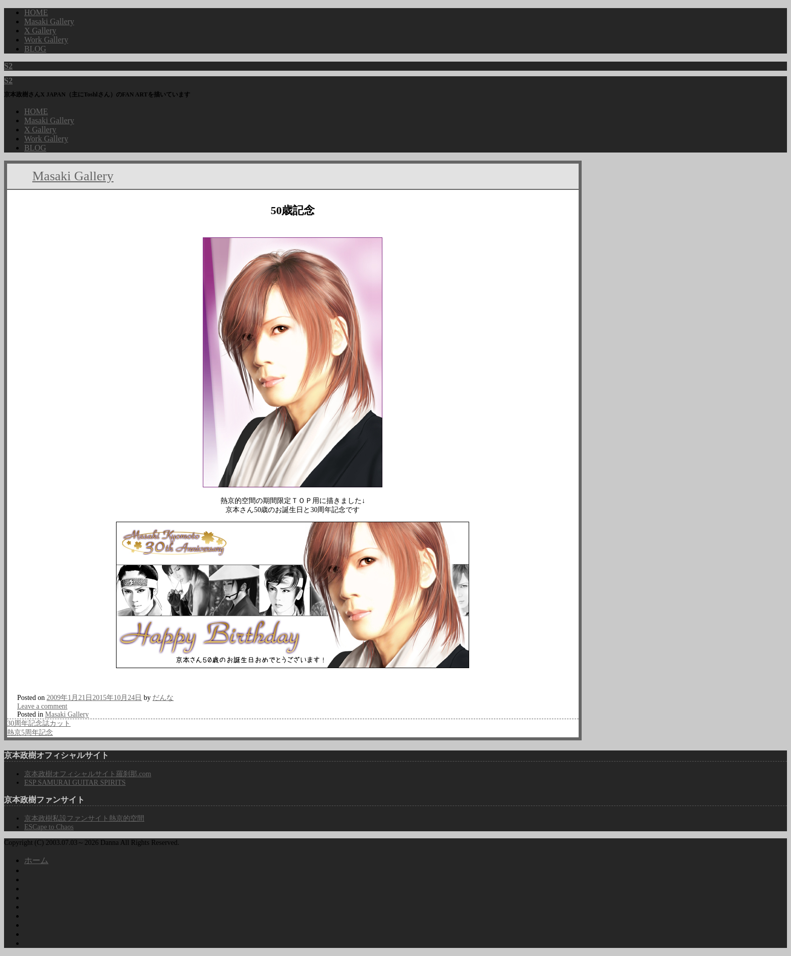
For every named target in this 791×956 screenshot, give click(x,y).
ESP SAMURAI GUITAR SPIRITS (75, 782)
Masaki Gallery (49, 120)
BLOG (35, 147)
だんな (163, 697)
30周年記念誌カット (39, 723)
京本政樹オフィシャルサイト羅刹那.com (87, 774)
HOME (36, 111)
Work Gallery (46, 138)
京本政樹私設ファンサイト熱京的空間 (84, 818)
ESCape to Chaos (49, 827)
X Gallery (40, 129)
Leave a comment (42, 706)
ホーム (36, 860)
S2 (8, 66)
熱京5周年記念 (30, 732)
